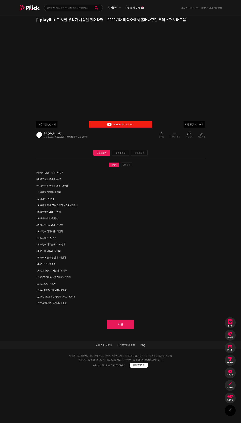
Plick (30, 10)
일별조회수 (102, 203)
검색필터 (113, 7)
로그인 (184, 7)
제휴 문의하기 (139, 416)
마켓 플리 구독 (134, 8)
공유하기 (189, 136)
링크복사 (201, 136)
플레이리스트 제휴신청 (211, 7)
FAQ (142, 396)
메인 (120, 375)
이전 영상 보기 (49, 124)
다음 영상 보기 (191, 124)
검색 (96, 8)
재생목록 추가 (175, 136)
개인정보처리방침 (126, 396)
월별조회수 (139, 203)
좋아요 (161, 136)
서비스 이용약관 (104, 396)
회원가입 (194, 7)
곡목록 (114, 214)
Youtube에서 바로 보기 (120, 124)
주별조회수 (121, 203)
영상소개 (126, 214)
